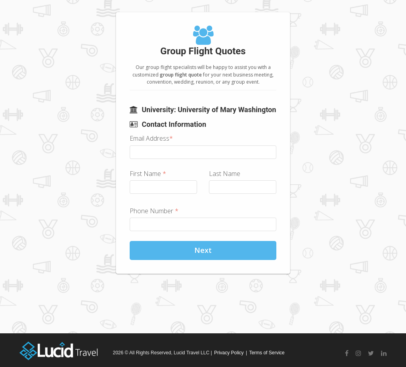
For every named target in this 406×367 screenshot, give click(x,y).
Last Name (224, 173)
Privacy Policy (229, 353)
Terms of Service (266, 353)
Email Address (151, 138)
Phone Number (154, 210)
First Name (148, 173)
